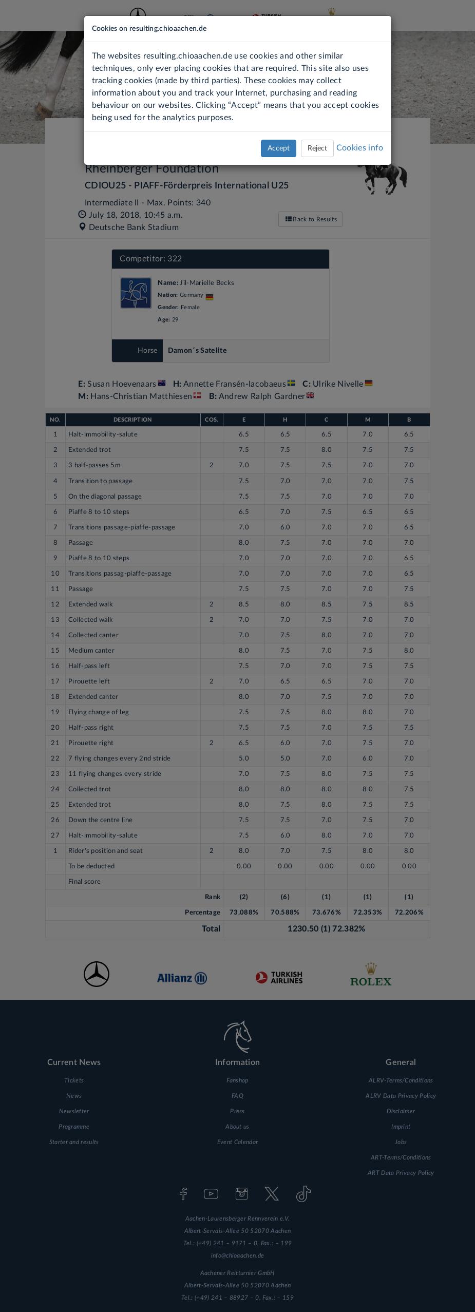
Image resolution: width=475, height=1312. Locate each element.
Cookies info (360, 148)
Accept (279, 148)
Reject (317, 148)
